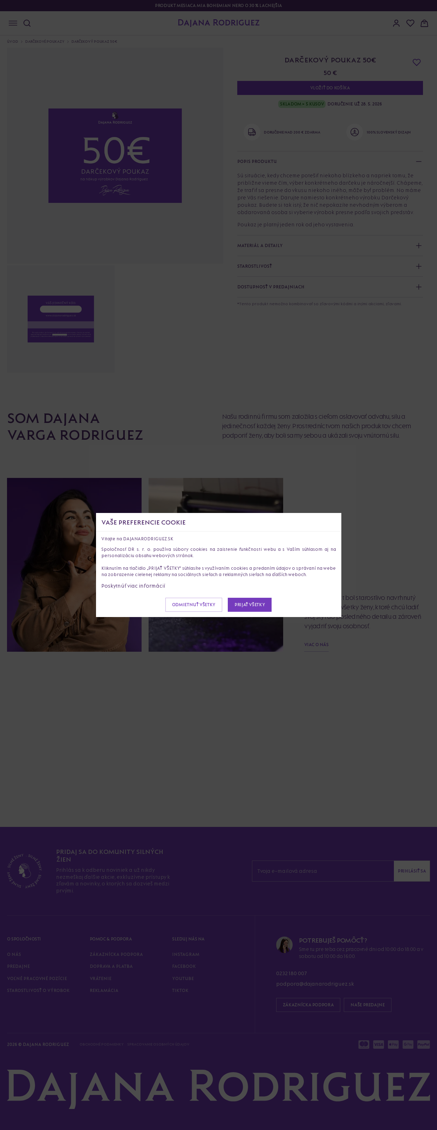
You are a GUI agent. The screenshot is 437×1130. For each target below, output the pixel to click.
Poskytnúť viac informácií (133, 586)
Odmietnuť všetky (194, 604)
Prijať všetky (249, 604)
